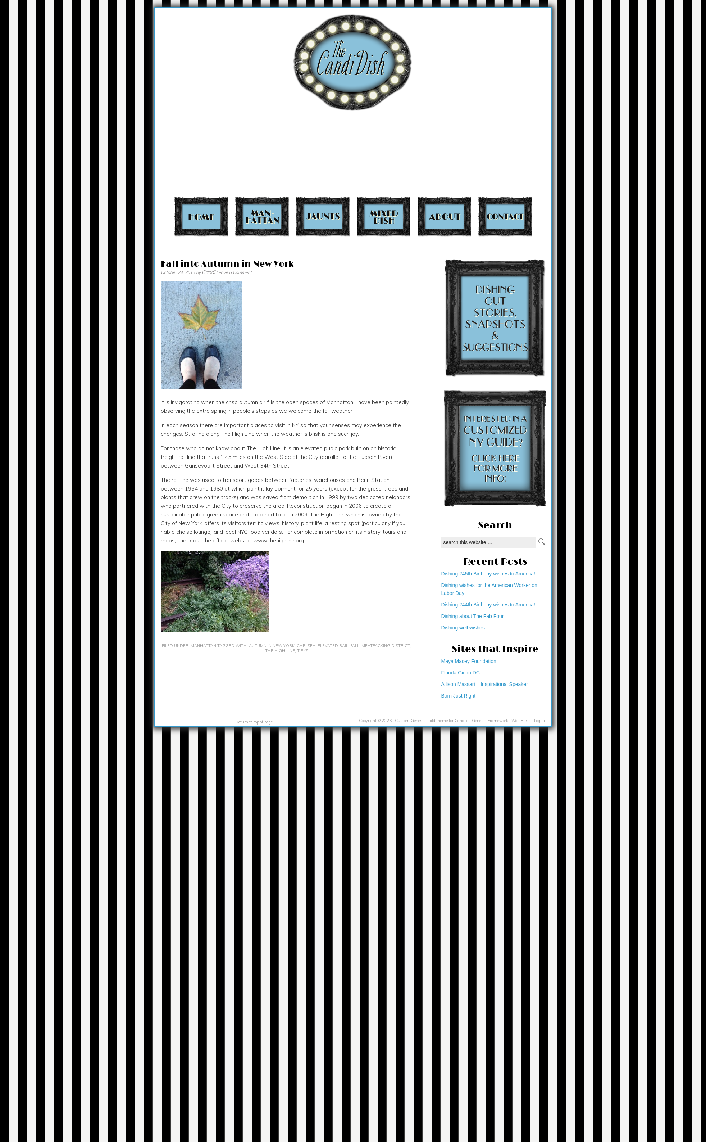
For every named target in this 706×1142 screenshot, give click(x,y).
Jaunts (323, 216)
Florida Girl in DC (460, 673)
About (444, 216)
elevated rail (333, 645)
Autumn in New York (272, 645)
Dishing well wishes (463, 628)
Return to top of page (254, 722)
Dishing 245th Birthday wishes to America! (488, 574)
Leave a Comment (234, 272)
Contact (505, 216)
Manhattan (262, 216)
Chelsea (306, 645)
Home (201, 216)
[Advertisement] (560, 101)
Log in (539, 720)
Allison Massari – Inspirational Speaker (484, 684)
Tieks (302, 650)
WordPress (521, 720)
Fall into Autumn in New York (227, 264)
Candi (208, 272)
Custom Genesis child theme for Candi (430, 720)
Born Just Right (458, 696)
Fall (354, 645)
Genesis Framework (490, 720)
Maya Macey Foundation (468, 661)
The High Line (280, 650)
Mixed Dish (383, 216)
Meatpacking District (385, 645)
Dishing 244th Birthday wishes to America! (488, 605)
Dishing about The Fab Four (472, 616)
